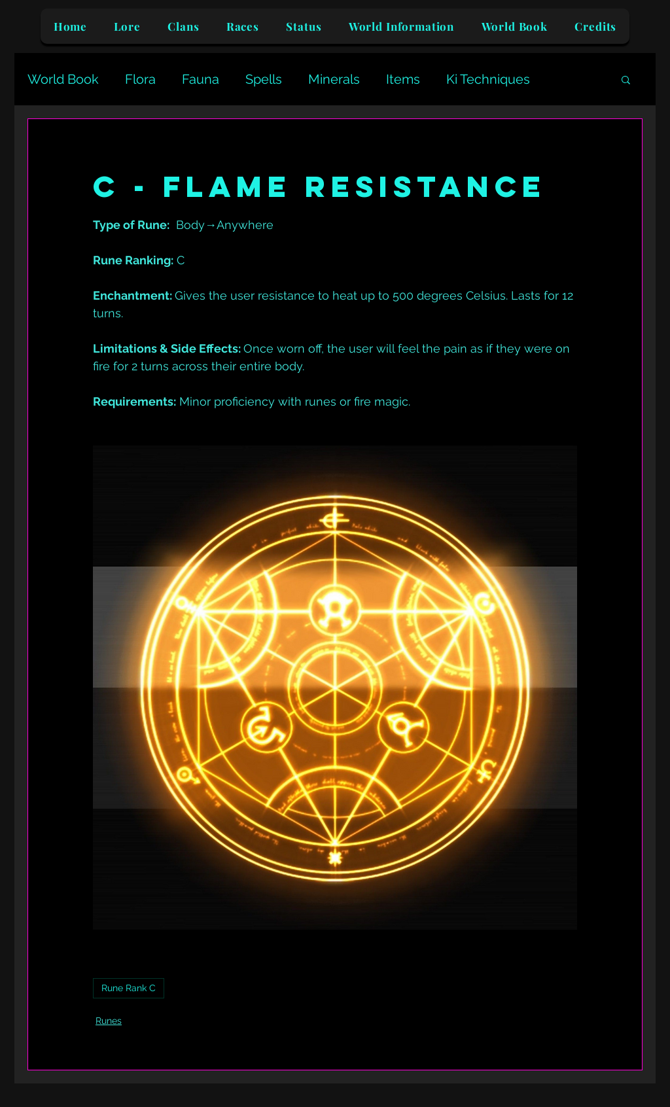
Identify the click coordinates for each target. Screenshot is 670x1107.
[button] (626, 79)
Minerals (334, 79)
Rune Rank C (128, 988)
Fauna (200, 79)
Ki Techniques (488, 79)
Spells (263, 79)
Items (403, 79)
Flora (140, 79)
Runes (109, 1020)
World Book (63, 79)
